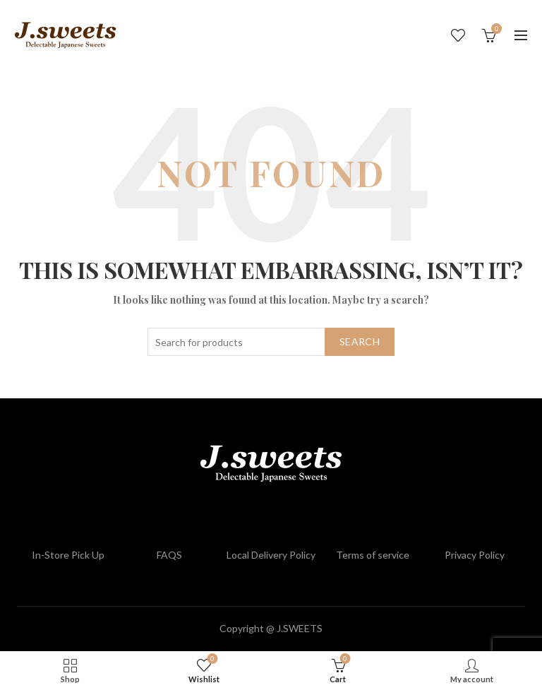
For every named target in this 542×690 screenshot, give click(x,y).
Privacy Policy (475, 555)
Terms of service (372, 555)
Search (359, 341)
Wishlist (458, 35)
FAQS (169, 555)
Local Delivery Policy (271, 555)
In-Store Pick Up (68, 555)
